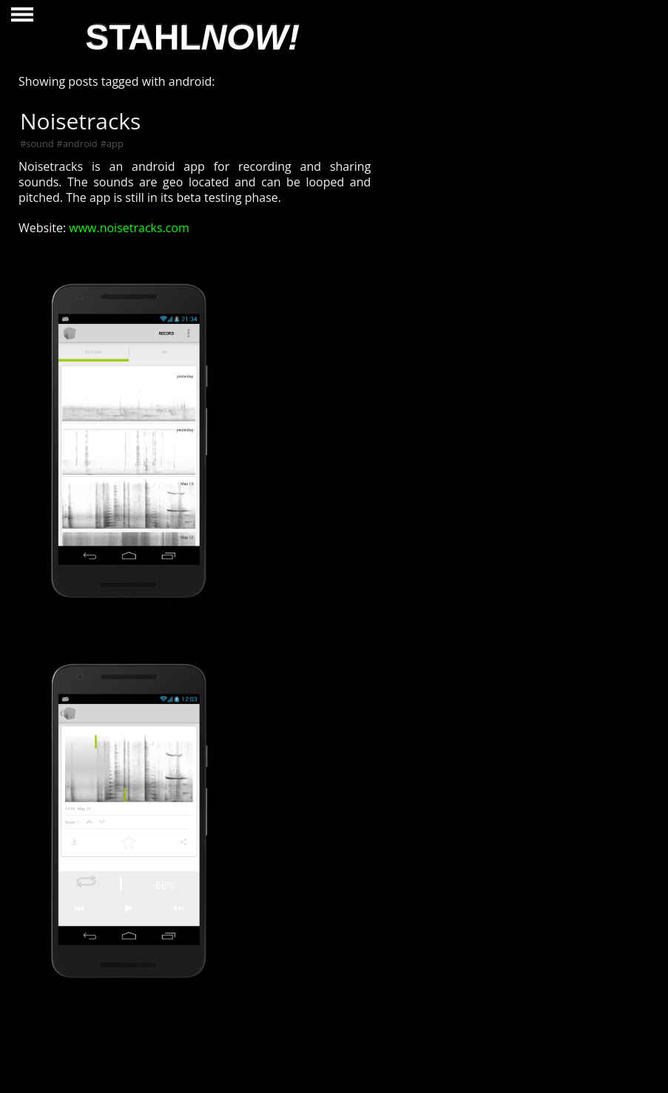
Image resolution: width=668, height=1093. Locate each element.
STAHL (192, 37)
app (115, 143)
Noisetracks (80, 121)
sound (39, 143)
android (80, 143)
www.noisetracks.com (127, 228)
